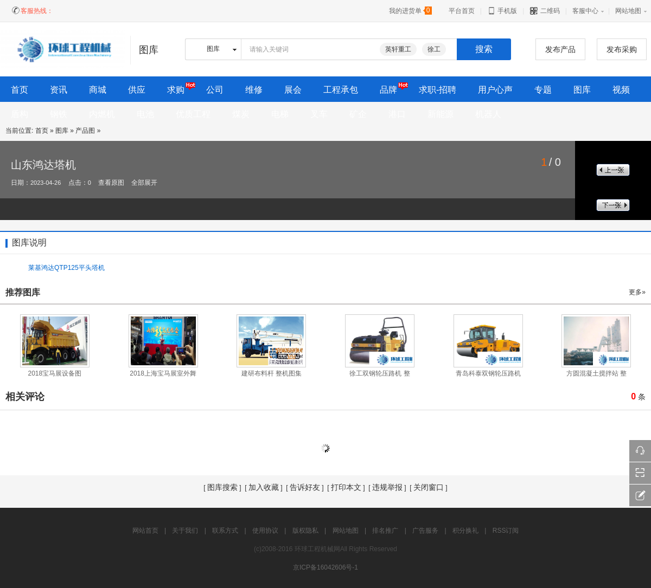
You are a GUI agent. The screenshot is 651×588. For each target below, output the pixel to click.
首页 (41, 130)
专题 (543, 89)
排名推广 (385, 530)
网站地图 (628, 11)
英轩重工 (398, 49)
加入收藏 (263, 487)
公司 (215, 89)
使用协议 (265, 530)
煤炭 (241, 114)
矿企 (358, 114)
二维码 (544, 11)
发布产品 (560, 49)
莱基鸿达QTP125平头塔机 (66, 268)
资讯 (58, 89)
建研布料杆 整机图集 (271, 373)
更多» (637, 292)
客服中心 (585, 11)
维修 (254, 89)
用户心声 (495, 89)
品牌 (388, 89)
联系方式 (225, 530)
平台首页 (462, 11)
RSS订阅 (506, 530)
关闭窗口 (428, 487)
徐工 (434, 49)
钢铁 (58, 114)
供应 (136, 89)
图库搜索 (222, 487)
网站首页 (145, 530)
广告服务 (425, 530)
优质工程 (193, 114)
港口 (397, 114)
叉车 (319, 114)
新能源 (440, 114)
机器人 (488, 114)
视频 (621, 89)
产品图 (85, 130)
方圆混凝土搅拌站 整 (596, 373)
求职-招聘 (437, 89)
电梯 (280, 114)
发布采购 (622, 49)
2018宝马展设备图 (55, 373)
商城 (97, 89)
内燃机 (102, 114)
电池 (145, 114)
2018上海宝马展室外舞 (163, 373)
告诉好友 (305, 487)
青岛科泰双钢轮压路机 (488, 373)
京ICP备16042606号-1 (325, 567)
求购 (175, 89)
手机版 (502, 11)
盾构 (19, 114)
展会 (293, 89)
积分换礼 (465, 530)
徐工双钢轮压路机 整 (379, 373)
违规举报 (387, 487)
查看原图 (111, 182)
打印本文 (346, 487)
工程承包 (340, 89)
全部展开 (144, 182)
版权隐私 (305, 530)
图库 (582, 89)
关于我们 (185, 530)
